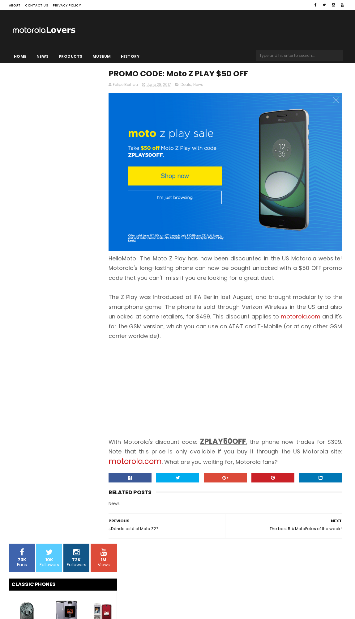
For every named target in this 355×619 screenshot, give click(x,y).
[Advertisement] (234, 381)
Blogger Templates (87, 602)
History (130, 56)
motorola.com (146, 314)
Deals (204, 85)
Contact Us (36, 5)
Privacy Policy (67, 5)
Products (71, 56)
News (42, 56)
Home (20, 56)
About (15, 5)
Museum (101, 56)
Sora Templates (47, 602)
